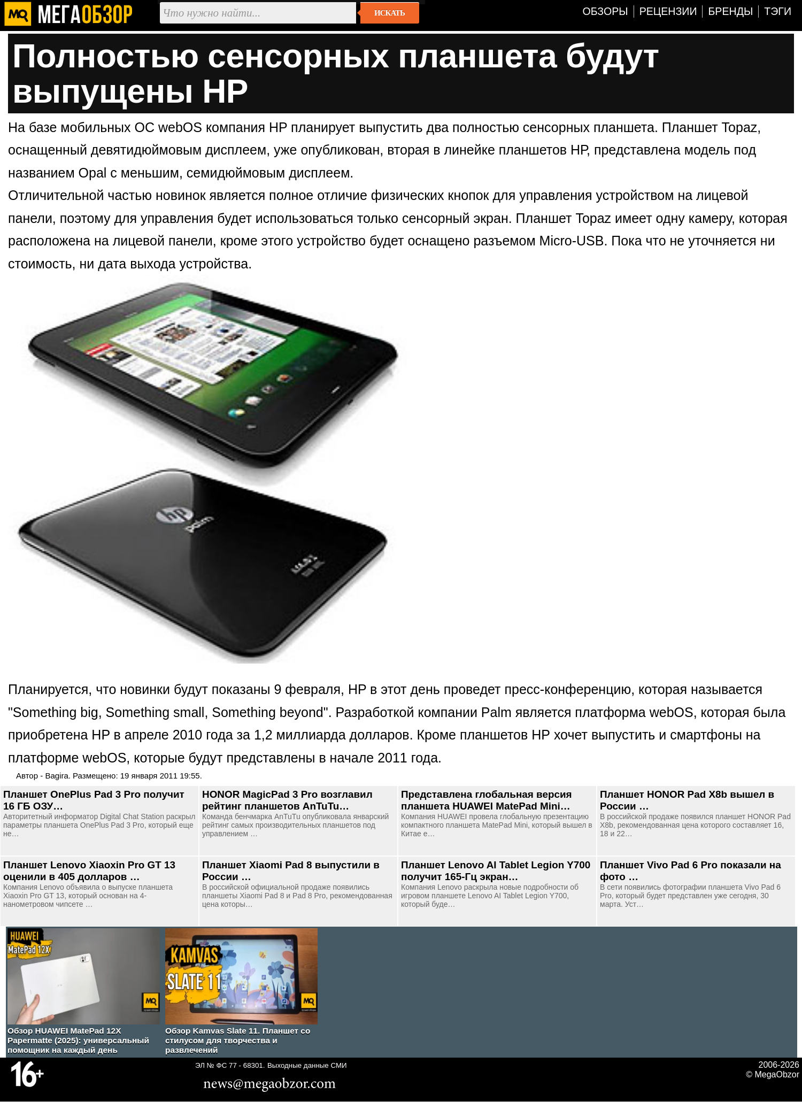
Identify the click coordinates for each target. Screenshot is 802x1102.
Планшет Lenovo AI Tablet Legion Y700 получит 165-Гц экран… (495, 870)
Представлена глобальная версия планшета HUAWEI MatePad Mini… (486, 800)
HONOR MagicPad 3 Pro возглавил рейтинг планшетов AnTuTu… (287, 800)
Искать (389, 13)
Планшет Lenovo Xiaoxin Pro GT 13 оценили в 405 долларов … (89, 870)
